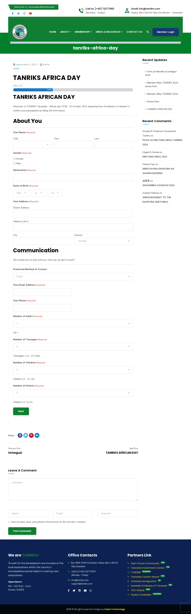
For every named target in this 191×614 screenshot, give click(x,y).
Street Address (21, 207)
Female (19, 158)
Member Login (165, 32)
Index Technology (114, 609)
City (15, 235)
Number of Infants (28, 386)
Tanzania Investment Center (149, 568)
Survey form (153, 101)
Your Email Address (29, 285)
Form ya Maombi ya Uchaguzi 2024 (161, 73)
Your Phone (24, 301)
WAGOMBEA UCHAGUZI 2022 (159, 185)
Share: (11, 435)
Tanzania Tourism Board (146, 577)
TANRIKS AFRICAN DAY (122, 453)
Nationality (24, 170)
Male (18, 163)
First (56, 138)
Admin (46, 64)
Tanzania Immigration (144, 581)
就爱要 (146, 181)
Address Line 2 (21, 221)
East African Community (146, 563)
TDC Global (139, 590)
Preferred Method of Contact (30, 269)
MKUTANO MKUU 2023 (155, 156)
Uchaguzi (15, 453)
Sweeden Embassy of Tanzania (150, 585)
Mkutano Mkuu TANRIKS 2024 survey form (161, 84)
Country (78, 235)
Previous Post (14, 448)
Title (15, 138)
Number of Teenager (30, 339)
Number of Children (29, 363)
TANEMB (139, 572)
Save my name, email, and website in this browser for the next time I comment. (48, 522)
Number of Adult (27, 316)
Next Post (134, 448)
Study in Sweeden (145, 594)
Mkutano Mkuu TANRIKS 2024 (162, 93)
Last (96, 138)
